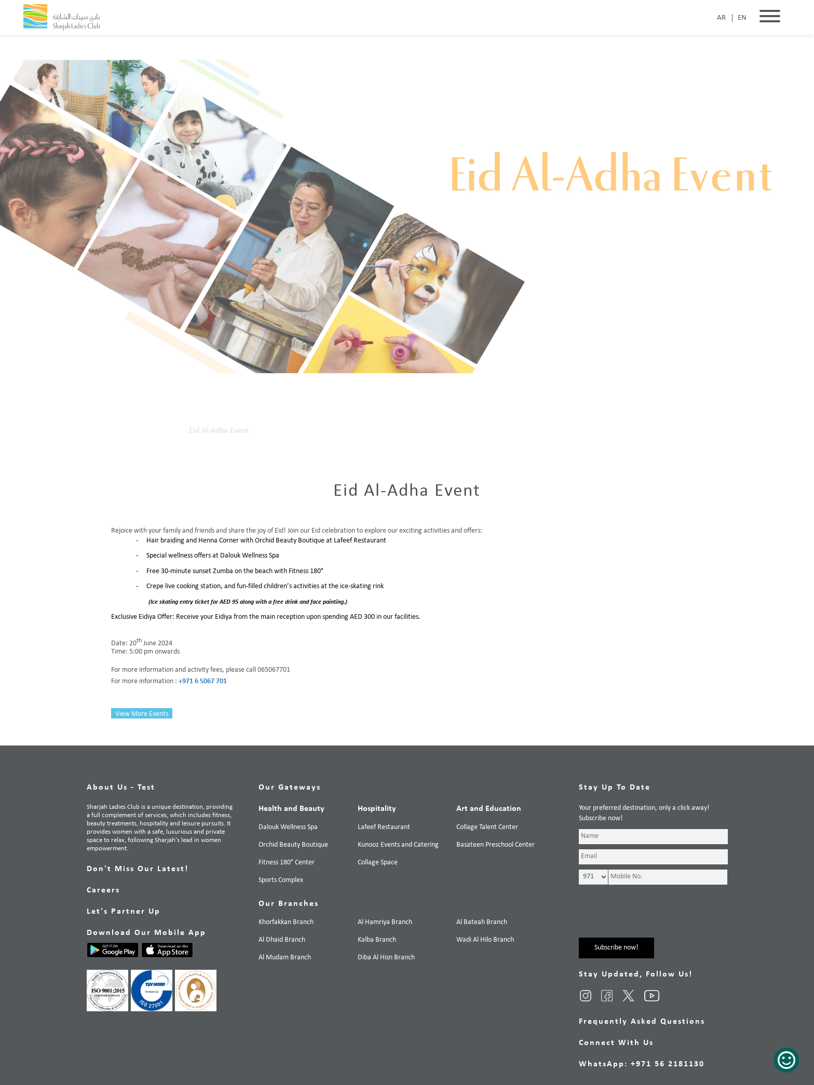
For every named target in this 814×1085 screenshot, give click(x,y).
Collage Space (378, 862)
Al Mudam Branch (285, 957)
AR (721, 18)
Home (121, 431)
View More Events (141, 714)
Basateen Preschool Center (495, 845)
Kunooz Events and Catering (398, 845)
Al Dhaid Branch (282, 940)
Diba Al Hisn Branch (386, 957)
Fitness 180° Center (287, 862)
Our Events (160, 431)
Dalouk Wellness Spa (288, 827)
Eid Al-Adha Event (219, 431)
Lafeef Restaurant (384, 827)
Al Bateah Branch (481, 922)
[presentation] (658, 917)
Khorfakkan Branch (286, 922)
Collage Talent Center (487, 827)
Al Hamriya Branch (385, 922)
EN (742, 18)
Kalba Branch (377, 940)
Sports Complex (281, 880)
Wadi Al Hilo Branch (485, 940)
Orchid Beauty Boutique (293, 845)
